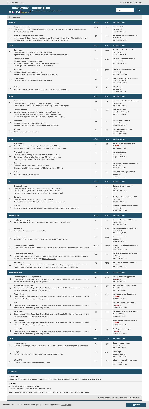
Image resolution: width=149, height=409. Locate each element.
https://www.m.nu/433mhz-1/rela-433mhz (46, 157)
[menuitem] (21, 2)
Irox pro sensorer (119, 237)
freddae (118, 103)
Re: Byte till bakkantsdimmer (124, 58)
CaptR (117, 188)
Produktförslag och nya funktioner (28, 35)
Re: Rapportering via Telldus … (124, 294)
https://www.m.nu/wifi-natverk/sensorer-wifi (49, 202)
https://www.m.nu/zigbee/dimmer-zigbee (49, 117)
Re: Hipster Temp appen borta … (125, 277)
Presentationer (20, 343)
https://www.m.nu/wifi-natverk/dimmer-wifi (47, 193)
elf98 (117, 146)
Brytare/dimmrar (21, 110)
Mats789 (118, 38)
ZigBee (11, 96)
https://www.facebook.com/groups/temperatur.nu (32, 282)
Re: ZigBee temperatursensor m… (125, 35)
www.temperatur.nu (15, 272)
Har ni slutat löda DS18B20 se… (125, 220)
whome (117, 288)
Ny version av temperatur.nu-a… (125, 311)
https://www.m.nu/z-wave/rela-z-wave (45, 63)
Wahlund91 (119, 131)
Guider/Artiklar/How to (23, 254)
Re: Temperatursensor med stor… (125, 163)
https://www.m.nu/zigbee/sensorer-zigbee (43, 125)
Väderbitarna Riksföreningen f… (125, 320)
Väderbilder (19, 329)
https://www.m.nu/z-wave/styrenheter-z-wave (52, 55)
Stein (117, 222)
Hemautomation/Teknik (24, 245)
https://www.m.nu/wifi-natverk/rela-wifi (46, 191)
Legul (117, 239)
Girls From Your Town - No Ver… (124, 69)
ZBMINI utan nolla (120, 109)
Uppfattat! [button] (136, 405)
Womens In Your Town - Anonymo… (126, 101)
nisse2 (117, 230)
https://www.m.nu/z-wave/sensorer (44, 74)
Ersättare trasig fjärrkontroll (124, 172)
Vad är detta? (118, 27)
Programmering (20, 78)
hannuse (118, 165)
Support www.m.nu (22, 27)
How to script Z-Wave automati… (125, 78)
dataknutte (119, 354)
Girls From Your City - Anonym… (125, 360)
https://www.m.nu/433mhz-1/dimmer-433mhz (37, 159)
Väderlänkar (19, 320)
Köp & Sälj (18, 360)
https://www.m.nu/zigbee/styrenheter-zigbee (52, 106)
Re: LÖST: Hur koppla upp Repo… (125, 285)
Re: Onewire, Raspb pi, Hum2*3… (125, 262)
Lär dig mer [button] (66, 405)
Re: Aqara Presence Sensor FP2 (125, 197)
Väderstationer (20, 237)
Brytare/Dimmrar (21, 59)
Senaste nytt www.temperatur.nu (28, 277)
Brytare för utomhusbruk (122, 186)
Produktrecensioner (22, 220)
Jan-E (117, 264)
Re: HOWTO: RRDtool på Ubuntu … (125, 253)
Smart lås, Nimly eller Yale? (123, 129)
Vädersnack (19, 311)
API (15, 303)
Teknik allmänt (14, 215)
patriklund (118, 345)
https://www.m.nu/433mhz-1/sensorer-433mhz (45, 168)
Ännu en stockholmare (121, 343)
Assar (117, 89)
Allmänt (17, 87)
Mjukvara (18, 228)
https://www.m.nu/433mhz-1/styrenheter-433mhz (48, 148)
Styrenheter (19, 50)
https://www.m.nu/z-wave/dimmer (40, 66)
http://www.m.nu (51, 29)
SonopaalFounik (121, 80)
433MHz (11, 139)
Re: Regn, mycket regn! (122, 329)
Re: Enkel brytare (119, 152)
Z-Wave (11, 45)
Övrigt (11, 339)
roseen (117, 29)
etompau (118, 61)
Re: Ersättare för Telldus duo (124, 143)
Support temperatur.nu (23, 285)
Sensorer (18, 70)
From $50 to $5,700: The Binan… (125, 245)
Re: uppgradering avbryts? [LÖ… (125, 228)
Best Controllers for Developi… (124, 50)
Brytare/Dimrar (20, 186)
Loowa (117, 174)
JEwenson (119, 314)
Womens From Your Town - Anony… (126, 205)
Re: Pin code (117, 87)
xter (116, 247)
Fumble (117, 199)
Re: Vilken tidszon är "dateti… (124, 303)
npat (116, 123)
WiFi (10, 181)
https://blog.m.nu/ (49, 258)
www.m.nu (12, 22)
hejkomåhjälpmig (121, 112)
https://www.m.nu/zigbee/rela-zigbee (47, 114)
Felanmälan (19, 294)
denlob (117, 52)
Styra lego (117, 352)
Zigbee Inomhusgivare (121, 120)
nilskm (117, 72)
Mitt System (19, 262)
